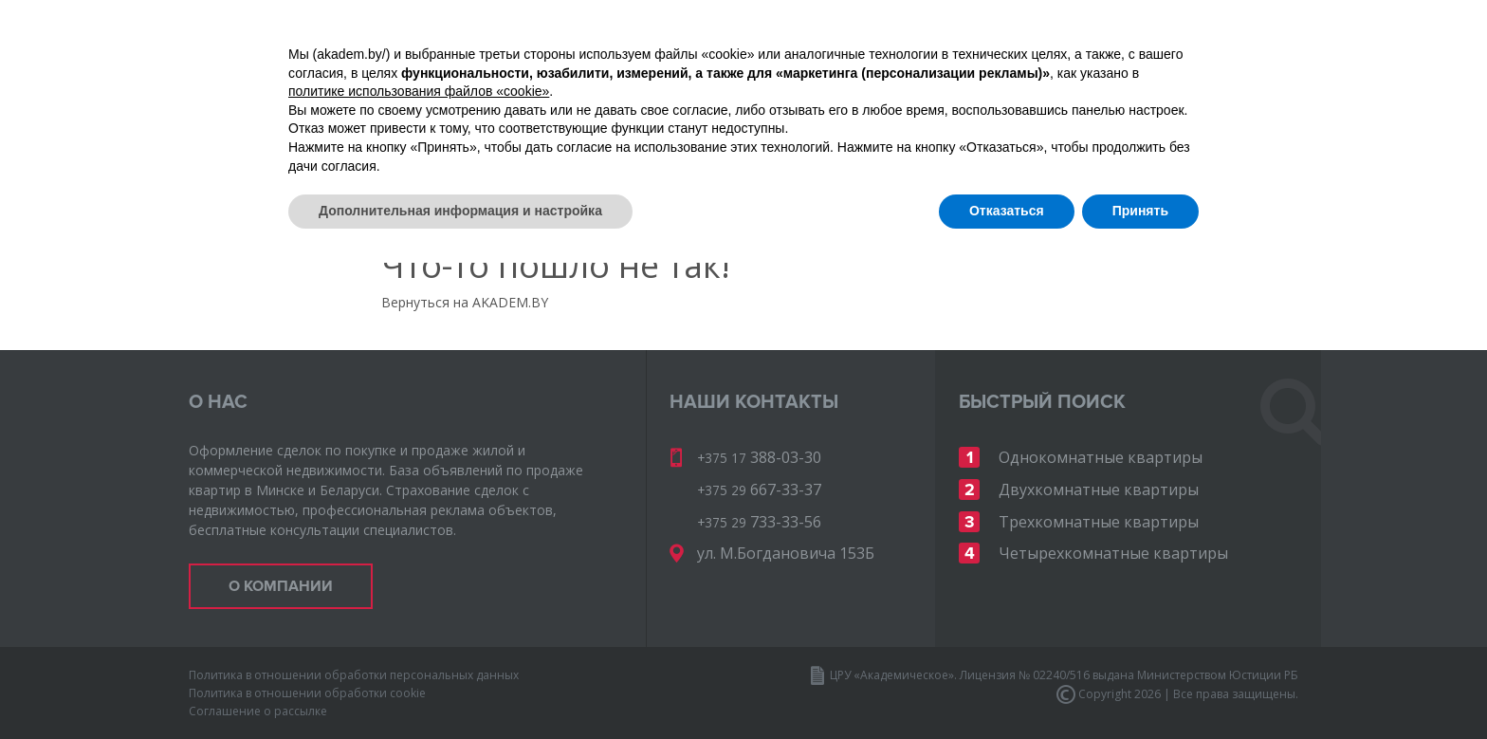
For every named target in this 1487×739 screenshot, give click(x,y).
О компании (513, 146)
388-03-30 (1236, 46)
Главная (217, 146)
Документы (647, 146)
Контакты (1240, 146)
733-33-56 (1236, 74)
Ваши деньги (1109, 146)
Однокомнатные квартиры (1100, 457)
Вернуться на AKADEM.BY (464, 302)
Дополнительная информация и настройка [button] (460, 686)
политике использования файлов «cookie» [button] (418, 567)
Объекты (301, 146)
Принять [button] (1140, 686)
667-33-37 (1099, 74)
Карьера (985, 146)
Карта (399, 146)
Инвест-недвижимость (822, 146)
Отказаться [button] (1006, 686)
